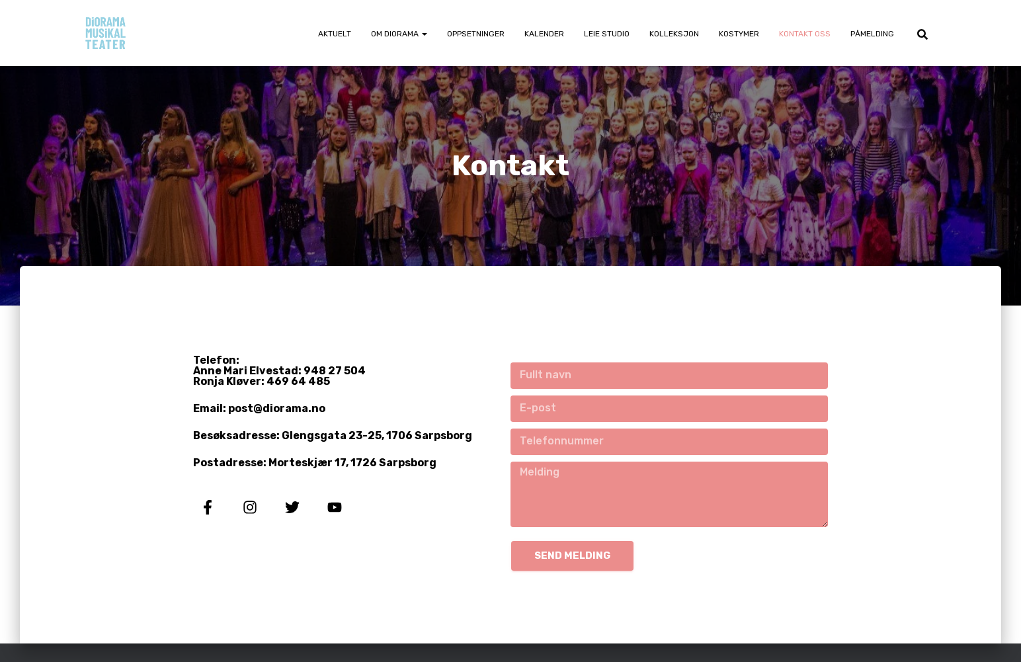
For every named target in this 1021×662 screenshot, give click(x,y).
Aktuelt (334, 33)
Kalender (544, 33)
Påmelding (872, 33)
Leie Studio (607, 33)
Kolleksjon (674, 33)
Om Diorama (399, 33)
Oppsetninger (476, 33)
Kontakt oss (805, 33)
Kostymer (739, 33)
